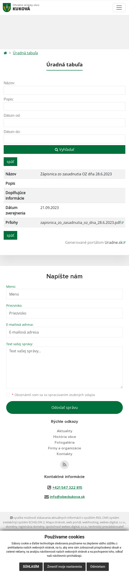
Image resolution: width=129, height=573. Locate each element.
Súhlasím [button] (31, 566)
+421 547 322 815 (67, 487)
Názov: (9, 83)
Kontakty (64, 454)
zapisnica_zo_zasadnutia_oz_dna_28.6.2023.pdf (80, 222)
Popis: (9, 99)
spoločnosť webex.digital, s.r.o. (66, 526)
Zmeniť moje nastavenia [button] (64, 566)
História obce (64, 437)
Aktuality (64, 431)
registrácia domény (31, 526)
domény (11, 526)
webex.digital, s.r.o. (113, 522)
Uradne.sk (113, 242)
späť (10, 161)
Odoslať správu (64, 407)
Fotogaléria (65, 442)
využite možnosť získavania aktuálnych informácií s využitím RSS (55, 518)
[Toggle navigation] (119, 7)
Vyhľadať (64, 149)
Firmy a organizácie (64, 448)
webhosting (90, 522)
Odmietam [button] (97, 566)
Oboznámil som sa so (53, 395)
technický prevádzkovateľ (106, 526)
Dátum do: (12, 132)
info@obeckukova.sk (67, 497)
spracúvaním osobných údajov (71, 395)
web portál (73, 522)
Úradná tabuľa (25, 52)
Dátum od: (12, 115)
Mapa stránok (55, 522)
